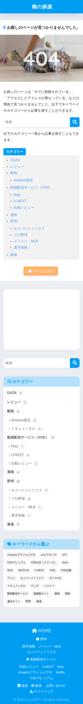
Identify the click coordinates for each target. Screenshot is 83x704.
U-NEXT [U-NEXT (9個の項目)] (39, 570)
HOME (41, 630)
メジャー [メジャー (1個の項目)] (49, 585)
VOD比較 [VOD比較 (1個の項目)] (66, 570)
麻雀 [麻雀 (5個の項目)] (39, 601)
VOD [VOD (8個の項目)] (52, 570)
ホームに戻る (40, 271)
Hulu (17, 195)
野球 (13, 221)
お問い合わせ (55, 685)
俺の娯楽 (42, 6)
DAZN (15, 160)
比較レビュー (24, 207)
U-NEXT (20, 201)
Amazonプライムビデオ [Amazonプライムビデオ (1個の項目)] (21, 554)
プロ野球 (21, 235)
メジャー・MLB (26, 241)
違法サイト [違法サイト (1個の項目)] (13, 601)
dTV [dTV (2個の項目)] (64, 554)
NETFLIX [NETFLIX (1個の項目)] (23, 570)
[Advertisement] (41, 319)
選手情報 (21, 247)
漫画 (13, 215)
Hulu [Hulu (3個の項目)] (65, 562)
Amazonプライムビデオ (35, 672)
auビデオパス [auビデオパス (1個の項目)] (49, 554)
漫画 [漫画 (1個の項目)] (57, 593)
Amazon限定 (23, 180)
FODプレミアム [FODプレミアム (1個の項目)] (16, 562)
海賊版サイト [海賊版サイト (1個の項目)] (41, 593)
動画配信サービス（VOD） (31, 187)
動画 (13, 173)
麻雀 (13, 255)
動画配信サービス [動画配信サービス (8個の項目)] (17, 593)
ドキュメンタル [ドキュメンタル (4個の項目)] (16, 585)
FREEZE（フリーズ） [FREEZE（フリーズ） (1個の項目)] (44, 562)
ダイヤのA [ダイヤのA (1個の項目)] (55, 578)
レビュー (17, 166)
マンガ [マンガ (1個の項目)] (34, 585)
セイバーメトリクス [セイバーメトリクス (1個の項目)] (32, 578)
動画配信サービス (41, 659)
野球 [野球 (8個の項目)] (28, 601)
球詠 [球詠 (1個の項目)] (67, 593)
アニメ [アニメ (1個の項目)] (11, 578)
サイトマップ (41, 691)
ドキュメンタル (26, 428)
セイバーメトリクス (29, 228)
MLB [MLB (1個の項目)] (10, 570)
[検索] (75, 122)
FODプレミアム (41, 678)
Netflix (60, 672)
